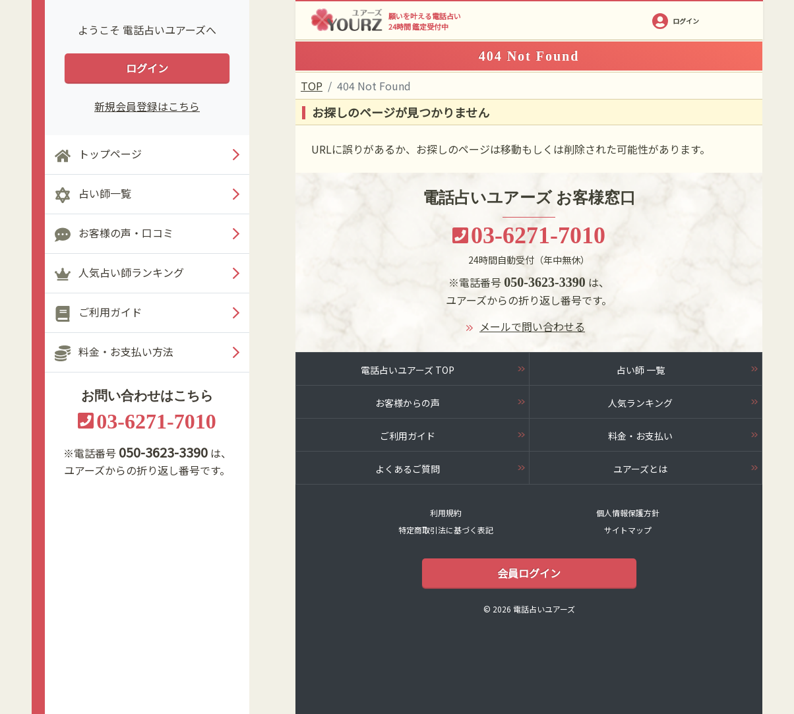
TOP (311, 86)
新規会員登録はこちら (147, 106)
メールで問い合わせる (532, 326)
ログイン (147, 68)
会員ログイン (529, 573)
